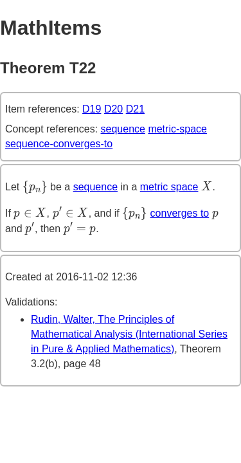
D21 (135, 109)
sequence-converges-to (58, 143)
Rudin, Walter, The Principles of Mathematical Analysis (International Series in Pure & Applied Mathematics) (129, 334)
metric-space (177, 128)
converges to (180, 213)
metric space (169, 186)
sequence (123, 128)
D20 (113, 109)
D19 (91, 109)
